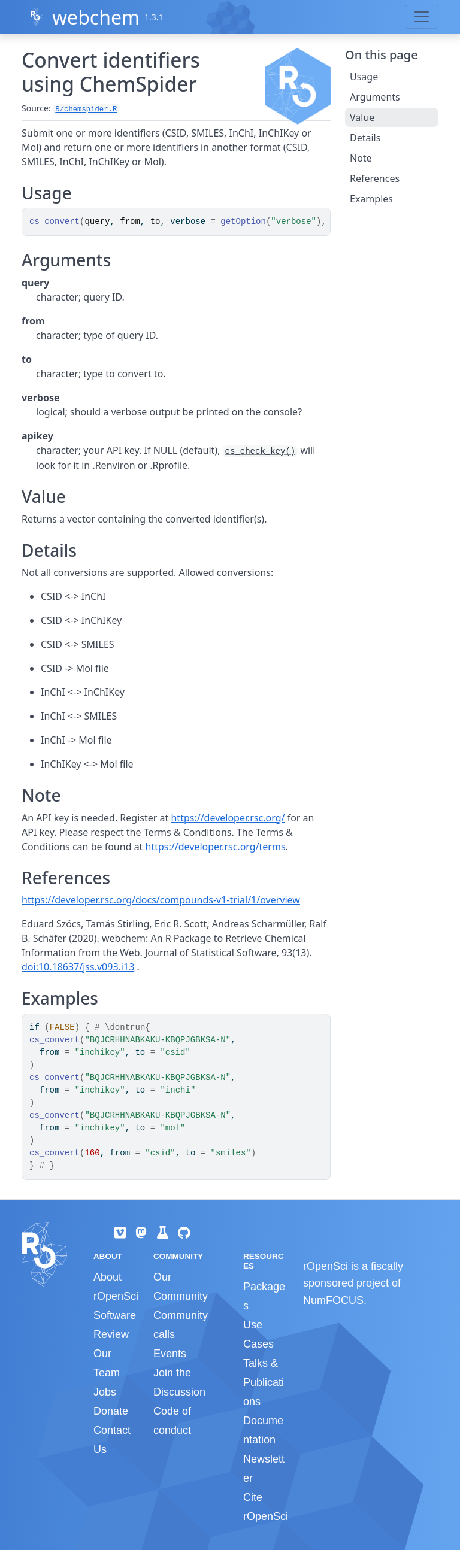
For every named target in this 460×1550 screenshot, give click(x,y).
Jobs (104, 1392)
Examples (371, 198)
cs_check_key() (260, 451)
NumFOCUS (333, 1300)
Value (362, 117)
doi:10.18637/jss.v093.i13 (78, 966)
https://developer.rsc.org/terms (216, 846)
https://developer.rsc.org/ (228, 817)
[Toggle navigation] (421, 17)
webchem (96, 17)
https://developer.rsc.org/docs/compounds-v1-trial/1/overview (161, 899)
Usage (364, 76)
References (375, 178)
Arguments (375, 97)
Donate (110, 1411)
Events (169, 1354)
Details (365, 137)
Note (361, 158)
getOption (243, 221)
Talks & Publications (263, 1382)
